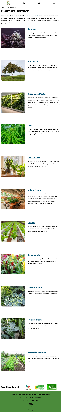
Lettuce (31, 222)
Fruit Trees (33, 61)
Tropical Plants (35, 320)
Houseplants (34, 158)
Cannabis (32, 29)
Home (2, 7)
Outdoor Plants (35, 287)
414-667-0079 (34, 401)
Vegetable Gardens (37, 352)
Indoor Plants (34, 190)
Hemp (30, 125)
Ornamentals (34, 255)
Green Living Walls (37, 94)
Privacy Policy (30, 407)
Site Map (30, 410)
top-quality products (32, 16)
